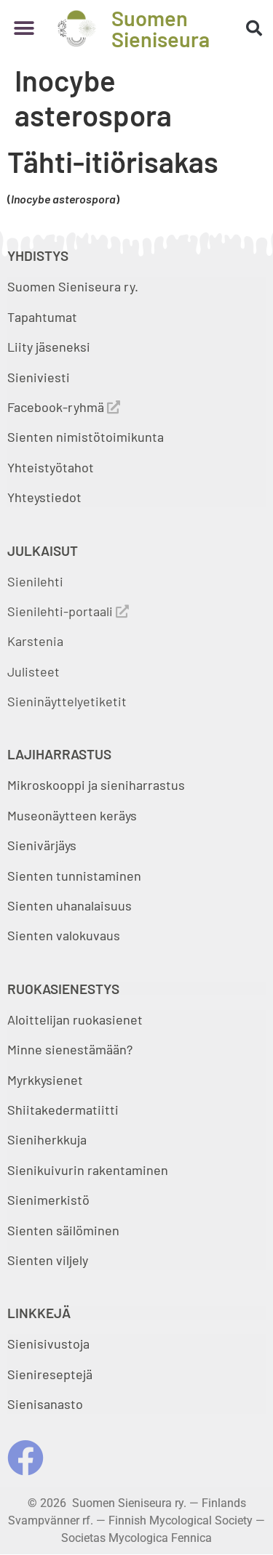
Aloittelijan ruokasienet (75, 1019)
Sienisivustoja (48, 1344)
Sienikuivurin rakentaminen (87, 1170)
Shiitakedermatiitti (63, 1110)
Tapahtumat (42, 317)
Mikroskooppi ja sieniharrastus (96, 785)
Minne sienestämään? (69, 1049)
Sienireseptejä (49, 1374)
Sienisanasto (45, 1404)
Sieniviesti (40, 377)
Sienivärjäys (41, 845)
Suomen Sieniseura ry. (72, 286)
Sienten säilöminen (63, 1230)
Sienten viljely (47, 1260)
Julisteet (33, 671)
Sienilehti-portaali (68, 611)
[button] (23, 28)
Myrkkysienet (45, 1080)
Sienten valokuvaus (63, 935)
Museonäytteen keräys (72, 815)
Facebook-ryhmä (63, 407)
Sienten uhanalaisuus (69, 905)
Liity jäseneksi (48, 347)
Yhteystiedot (44, 497)
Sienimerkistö (48, 1200)
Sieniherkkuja (47, 1139)
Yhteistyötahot (50, 467)
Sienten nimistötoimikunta (85, 437)
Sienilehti (35, 581)
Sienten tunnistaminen (74, 876)
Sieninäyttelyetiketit (67, 701)
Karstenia (35, 641)
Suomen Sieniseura (160, 28)
